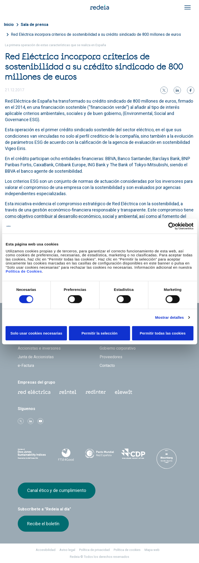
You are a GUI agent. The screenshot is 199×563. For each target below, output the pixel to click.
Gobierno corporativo (118, 348)
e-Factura (26, 365)
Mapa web (152, 550)
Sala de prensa (34, 24)
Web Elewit (123, 392)
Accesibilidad (45, 550)
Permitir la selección (100, 333)
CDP (133, 454)
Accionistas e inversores (39, 348)
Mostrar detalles (169, 317)
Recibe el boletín (43, 523)
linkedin (31, 421)
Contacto (107, 365)
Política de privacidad (94, 550)
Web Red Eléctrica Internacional (95, 392)
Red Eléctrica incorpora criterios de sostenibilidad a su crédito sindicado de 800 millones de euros (96, 34)
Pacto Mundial (99, 454)
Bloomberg (166, 459)
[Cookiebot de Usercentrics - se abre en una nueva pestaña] (171, 226)
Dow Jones (32, 454)
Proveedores (111, 357)
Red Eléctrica (34, 392)
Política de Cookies (24, 271)
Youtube (40, 421)
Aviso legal (67, 550)
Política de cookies (127, 550)
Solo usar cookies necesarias (36, 333)
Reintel (67, 392)
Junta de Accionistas (36, 357)
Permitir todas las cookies (163, 333)
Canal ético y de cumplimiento (56, 490)
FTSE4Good (66, 455)
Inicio (9, 24)
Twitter (21, 421)
